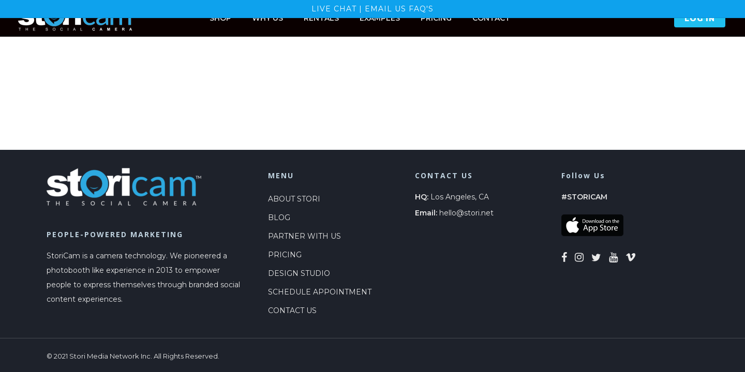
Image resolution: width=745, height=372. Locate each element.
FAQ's (421, 8)
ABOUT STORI (294, 199)
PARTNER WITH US (304, 236)
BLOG (279, 217)
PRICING (285, 254)
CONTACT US (292, 310)
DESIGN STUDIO (299, 273)
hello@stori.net (466, 213)
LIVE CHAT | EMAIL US (360, 8)
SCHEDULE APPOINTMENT (319, 292)
